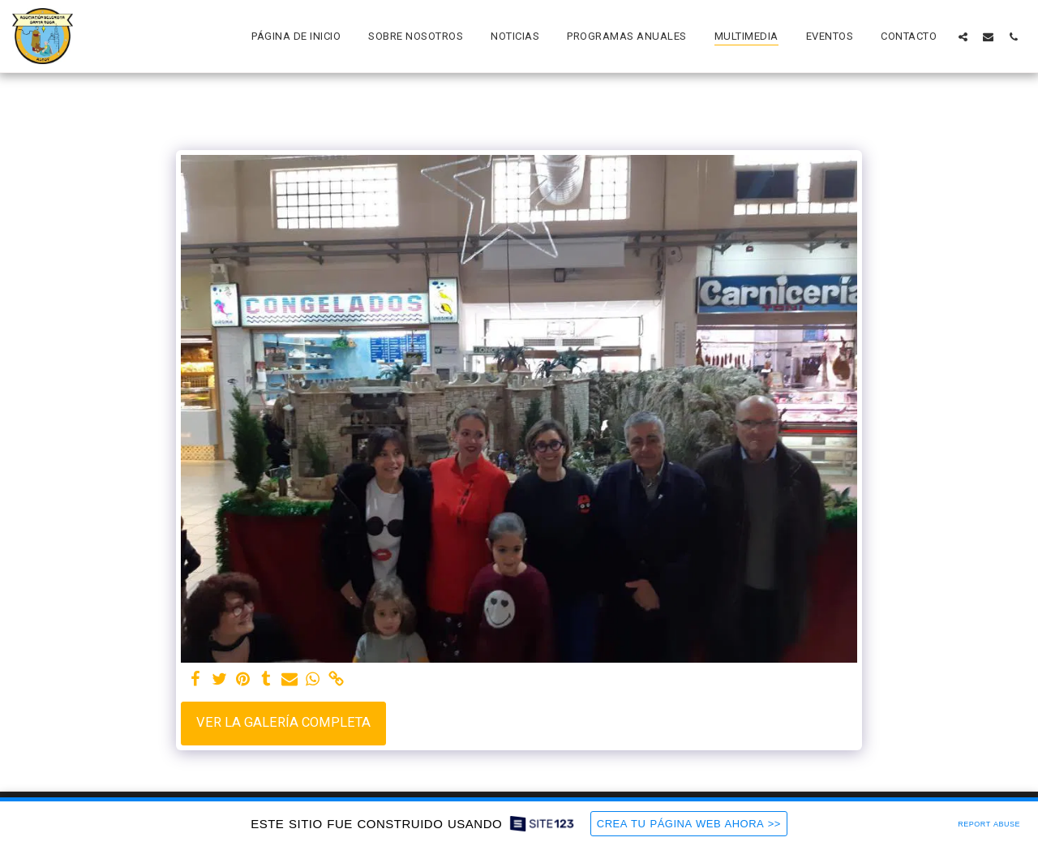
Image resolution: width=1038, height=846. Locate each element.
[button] (963, 36)
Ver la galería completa (283, 722)
